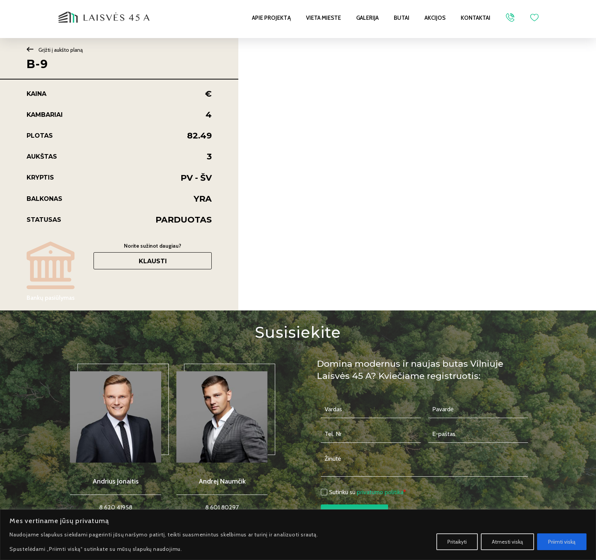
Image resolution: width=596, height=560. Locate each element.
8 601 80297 (222, 507)
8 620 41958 (115, 507)
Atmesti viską (507, 541)
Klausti (153, 261)
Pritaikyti (457, 541)
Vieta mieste (323, 17)
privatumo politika (380, 492)
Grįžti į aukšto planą (55, 49)
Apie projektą (271, 17)
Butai (401, 17)
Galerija (367, 17)
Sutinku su (367, 492)
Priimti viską (561, 541)
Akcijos (435, 17)
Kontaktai (475, 17)
